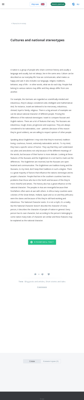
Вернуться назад (18, 23)
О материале (42, 287)
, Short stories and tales (55, 281)
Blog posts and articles (35, 281)
